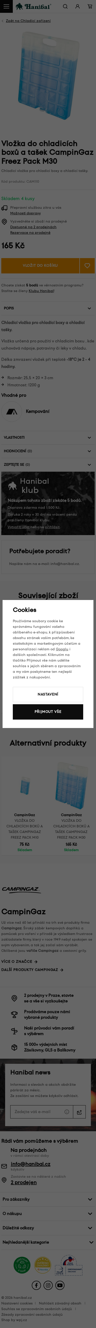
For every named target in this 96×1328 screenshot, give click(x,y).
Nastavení (48, 694)
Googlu (62, 649)
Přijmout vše (48, 712)
